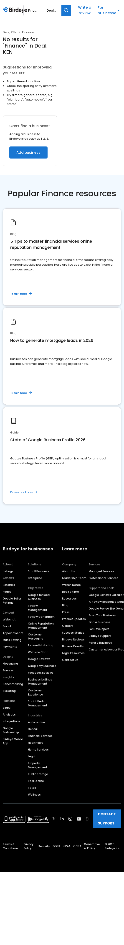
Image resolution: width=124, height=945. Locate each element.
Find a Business (99, 622)
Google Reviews (39, 659)
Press (66, 612)
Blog (65, 605)
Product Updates (74, 619)
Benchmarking (13, 684)
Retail (32, 788)
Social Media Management (37, 703)
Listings (8, 571)
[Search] (66, 10)
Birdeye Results (73, 646)
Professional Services (103, 578)
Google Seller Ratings (12, 601)
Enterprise (35, 578)
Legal (31, 756)
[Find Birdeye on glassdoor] (87, 818)
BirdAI (6, 708)
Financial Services (40, 736)
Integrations (11, 721)
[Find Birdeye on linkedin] (62, 818)
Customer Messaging (35, 636)
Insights (8, 677)
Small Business (38, 571)
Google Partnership (11, 730)
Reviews (8, 578)
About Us (68, 571)
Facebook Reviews (40, 673)
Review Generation (41, 617)
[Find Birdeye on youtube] (79, 818)
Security (44, 846)
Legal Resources (73, 653)
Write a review (84, 10)
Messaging (10, 663)
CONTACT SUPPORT (107, 819)
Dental (33, 729)
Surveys (8, 670)
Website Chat (38, 652)
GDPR (56, 846)
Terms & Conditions (10, 846)
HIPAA (67, 846)
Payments (10, 647)
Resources (69, 598)
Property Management (37, 765)
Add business (28, 152)
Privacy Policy (28, 846)
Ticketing (9, 691)
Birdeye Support (100, 636)
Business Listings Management (40, 681)
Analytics (9, 714)
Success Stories (73, 633)
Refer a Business (100, 643)
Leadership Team (74, 578)
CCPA (77, 846)
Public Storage (38, 774)
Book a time (70, 592)
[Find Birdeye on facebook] (46, 818)
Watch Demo (71, 585)
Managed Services (101, 571)
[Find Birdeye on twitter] (54, 818)
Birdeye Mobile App (13, 741)
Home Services (38, 749)
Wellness (34, 794)
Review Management (37, 608)
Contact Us (70, 660)
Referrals (9, 585)
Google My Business (42, 666)
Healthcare (35, 743)
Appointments (13, 633)
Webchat (9, 619)
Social (7, 626)
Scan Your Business (102, 615)
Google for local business (39, 597)
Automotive (36, 722)
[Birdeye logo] (16, 10)
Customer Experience (35, 692)
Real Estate (36, 781)
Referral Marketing (40, 645)
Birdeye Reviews (73, 639)
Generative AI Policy (92, 846)
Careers (67, 626)
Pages (7, 592)
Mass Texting (12, 640)
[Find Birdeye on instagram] (70, 818)
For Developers (99, 629)
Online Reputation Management (41, 626)
